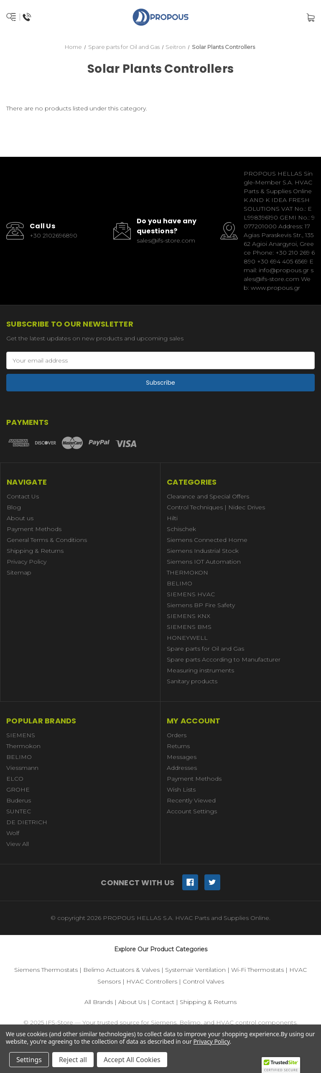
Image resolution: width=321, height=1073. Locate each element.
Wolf (12, 833)
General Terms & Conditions (47, 540)
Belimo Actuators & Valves (121, 969)
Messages (181, 757)
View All (17, 844)
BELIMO (179, 583)
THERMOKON (187, 572)
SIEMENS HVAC (191, 594)
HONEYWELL (187, 637)
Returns (178, 746)
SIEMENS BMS (189, 627)
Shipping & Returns (35, 550)
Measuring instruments (200, 670)
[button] (281, 1065)
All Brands (98, 1002)
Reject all (73, 1059)
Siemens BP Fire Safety (201, 605)
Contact (162, 1002)
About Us (132, 1002)
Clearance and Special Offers (208, 496)
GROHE (18, 789)
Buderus (18, 800)
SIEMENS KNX (188, 616)
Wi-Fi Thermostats (257, 969)
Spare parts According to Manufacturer (223, 659)
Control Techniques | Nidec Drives (216, 507)
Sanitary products (192, 681)
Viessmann (22, 768)
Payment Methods (34, 529)
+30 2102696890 (53, 235)
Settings (29, 1059)
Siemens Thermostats (46, 969)
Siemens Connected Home (207, 540)
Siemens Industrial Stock (203, 550)
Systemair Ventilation (195, 969)
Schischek (181, 529)
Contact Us (23, 496)
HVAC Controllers (151, 981)
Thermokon (23, 746)
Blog (14, 507)
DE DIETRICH (26, 822)
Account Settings (192, 811)
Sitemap (19, 572)
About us (20, 518)
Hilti (172, 518)
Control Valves (203, 981)
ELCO (14, 778)
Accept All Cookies (132, 1059)
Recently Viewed (191, 800)
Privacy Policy (26, 561)
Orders (176, 735)
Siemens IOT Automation (204, 561)
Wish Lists (181, 789)
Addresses (182, 768)
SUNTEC (18, 811)
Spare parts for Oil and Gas (205, 648)
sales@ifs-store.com (166, 240)
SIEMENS (20, 735)
